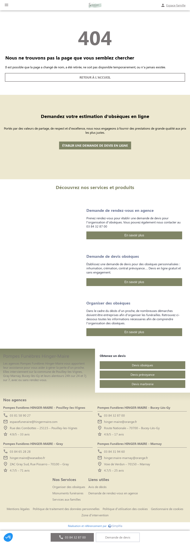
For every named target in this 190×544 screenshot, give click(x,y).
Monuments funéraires (67, 493)
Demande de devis (117, 537)
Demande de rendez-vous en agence (113, 493)
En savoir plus (134, 235)
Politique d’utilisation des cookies (125, 509)
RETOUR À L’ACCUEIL (95, 77)
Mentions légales (18, 509)
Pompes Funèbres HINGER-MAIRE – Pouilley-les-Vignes (44, 407)
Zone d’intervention (95, 515)
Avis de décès (97, 487)
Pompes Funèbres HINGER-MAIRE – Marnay (129, 444)
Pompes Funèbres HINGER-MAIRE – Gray (33, 444)
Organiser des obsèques (68, 487)
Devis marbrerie (142, 384)
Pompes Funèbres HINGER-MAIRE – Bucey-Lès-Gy (133, 407)
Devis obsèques (142, 365)
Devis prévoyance (142, 374)
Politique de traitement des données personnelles (66, 509)
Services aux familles (66, 499)
